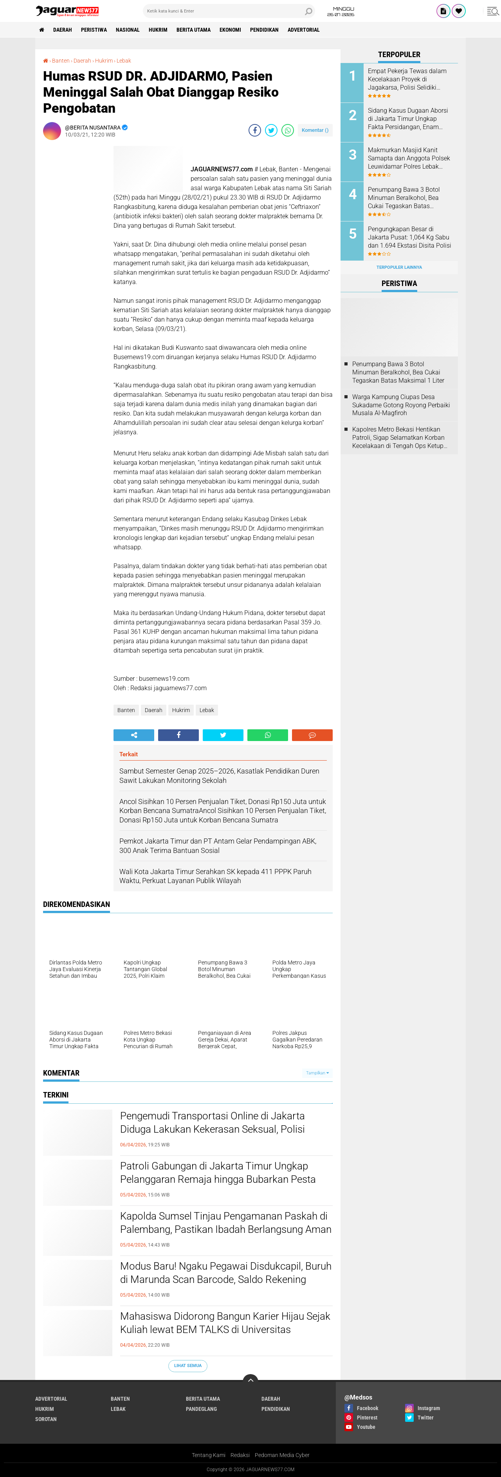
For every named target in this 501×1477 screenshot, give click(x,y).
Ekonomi (230, 30)
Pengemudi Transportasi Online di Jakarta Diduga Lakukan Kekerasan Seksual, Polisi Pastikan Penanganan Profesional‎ (212, 1129)
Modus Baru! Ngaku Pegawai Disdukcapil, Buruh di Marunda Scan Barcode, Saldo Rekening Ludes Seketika (226, 1279)
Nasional (128, 30)
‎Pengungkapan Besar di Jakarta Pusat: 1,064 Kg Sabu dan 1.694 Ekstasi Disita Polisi (409, 237)
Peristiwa (94, 30)
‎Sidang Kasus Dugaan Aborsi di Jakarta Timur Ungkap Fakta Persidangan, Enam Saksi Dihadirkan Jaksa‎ (408, 119)
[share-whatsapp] (287, 130)
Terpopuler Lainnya (399, 267)
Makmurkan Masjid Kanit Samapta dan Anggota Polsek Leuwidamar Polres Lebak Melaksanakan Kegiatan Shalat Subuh (409, 158)
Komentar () (315, 130)
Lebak (207, 710)
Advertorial (304, 30)
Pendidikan (264, 30)
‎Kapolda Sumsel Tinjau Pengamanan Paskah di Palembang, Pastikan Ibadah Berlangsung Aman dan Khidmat (226, 1229)
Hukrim (158, 30)
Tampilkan (317, 1073)
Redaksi (240, 1455)
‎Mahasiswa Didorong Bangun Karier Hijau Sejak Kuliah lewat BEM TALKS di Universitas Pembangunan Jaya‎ (225, 1329)
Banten (126, 710)
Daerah (62, 30)
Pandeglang (201, 1409)
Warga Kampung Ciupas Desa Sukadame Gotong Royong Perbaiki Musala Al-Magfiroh (401, 405)
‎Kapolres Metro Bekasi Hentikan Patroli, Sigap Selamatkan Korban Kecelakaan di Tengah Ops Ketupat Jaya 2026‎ (400, 438)
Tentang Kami (208, 1455)
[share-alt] (134, 735)
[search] (229, 11)
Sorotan (46, 1419)
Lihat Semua (188, 1365)
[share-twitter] (271, 130)
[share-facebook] (255, 130)
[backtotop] (250, 1382)
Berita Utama (194, 30)
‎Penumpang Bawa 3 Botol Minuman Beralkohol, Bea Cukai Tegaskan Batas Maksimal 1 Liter (404, 198)
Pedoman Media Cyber (282, 1455)
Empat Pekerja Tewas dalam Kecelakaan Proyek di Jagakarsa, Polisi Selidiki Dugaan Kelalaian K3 (407, 79)
